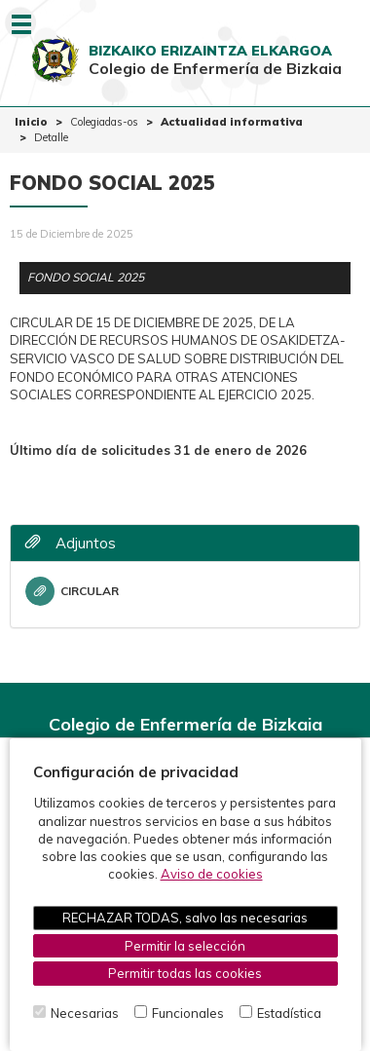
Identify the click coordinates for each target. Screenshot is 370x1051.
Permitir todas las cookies (185, 973)
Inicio (31, 122)
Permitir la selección (185, 946)
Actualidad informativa (232, 122)
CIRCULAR (72, 591)
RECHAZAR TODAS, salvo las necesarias (185, 917)
